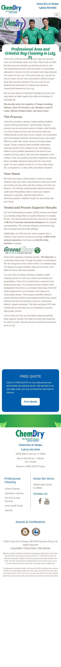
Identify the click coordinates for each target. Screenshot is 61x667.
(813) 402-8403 (47, 8)
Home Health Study (14, 506)
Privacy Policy (30, 548)
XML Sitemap (44, 548)
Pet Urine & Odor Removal (12, 499)
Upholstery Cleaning (14, 493)
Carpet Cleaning (12, 489)
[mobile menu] (57, 15)
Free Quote (30, 401)
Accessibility (16, 548)
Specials (8, 510)
